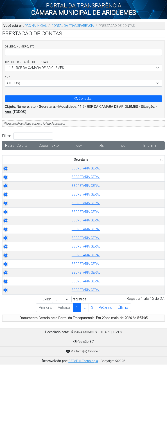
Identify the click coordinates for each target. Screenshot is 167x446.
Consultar (83, 99)
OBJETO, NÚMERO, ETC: (20, 46)
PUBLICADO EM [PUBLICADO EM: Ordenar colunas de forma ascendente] (147, 162)
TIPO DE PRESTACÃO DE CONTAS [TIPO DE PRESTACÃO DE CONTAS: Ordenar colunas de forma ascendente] (48, 162)
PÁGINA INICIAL (36, 26)
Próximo (105, 385)
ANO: (8, 77)
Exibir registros (64, 377)
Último (123, 385)
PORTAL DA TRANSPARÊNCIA (73, 26)
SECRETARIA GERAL (16, 175)
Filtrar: (27, 136)
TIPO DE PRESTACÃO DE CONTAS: (26, 62)
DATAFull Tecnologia (83, 439)
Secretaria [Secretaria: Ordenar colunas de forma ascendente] (13, 165)
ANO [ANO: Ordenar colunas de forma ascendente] (76, 165)
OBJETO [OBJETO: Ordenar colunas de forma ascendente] (94, 165)
